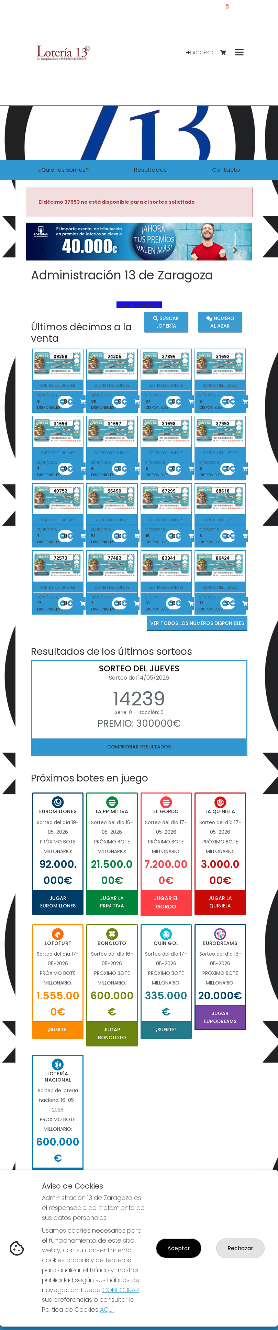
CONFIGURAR (120, 1290)
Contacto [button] (226, 170)
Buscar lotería (166, 322)
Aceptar (178, 1248)
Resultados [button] (150, 170)
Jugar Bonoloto (112, 1033)
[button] (43, 250)
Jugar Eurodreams (220, 1017)
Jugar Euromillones (58, 902)
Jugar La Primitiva (112, 902)
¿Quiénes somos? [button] (63, 170)
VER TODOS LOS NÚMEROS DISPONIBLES (197, 623)
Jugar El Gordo (166, 902)
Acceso (199, 52)
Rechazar (240, 1248)
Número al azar (220, 322)
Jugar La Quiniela (220, 902)
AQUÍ (107, 1309)
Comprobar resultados (139, 746)
